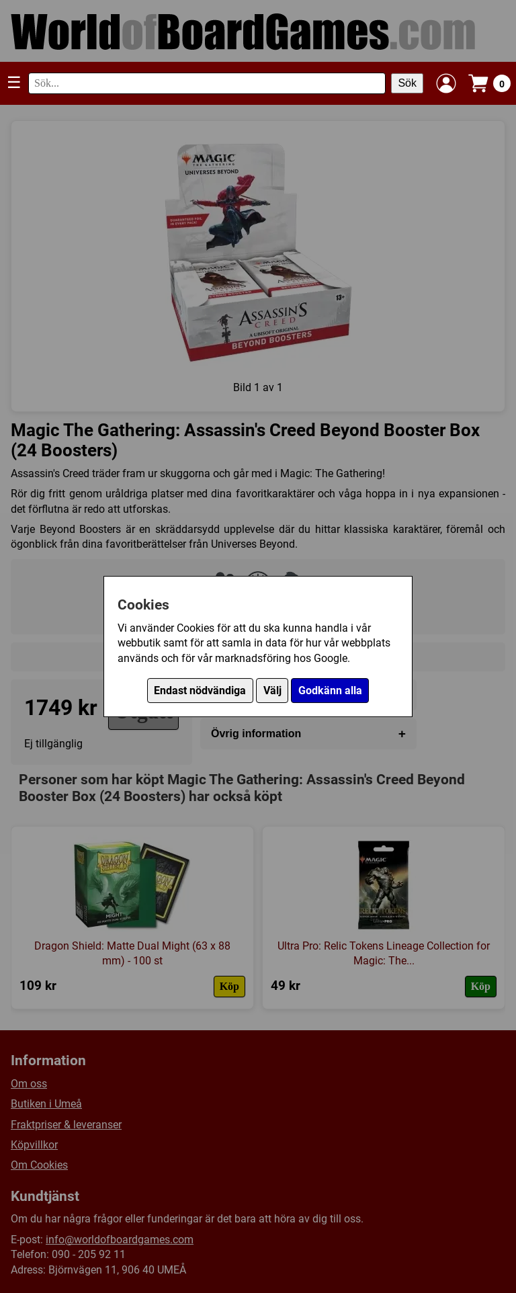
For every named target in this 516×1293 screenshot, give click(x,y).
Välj (272, 690)
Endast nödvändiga (200, 690)
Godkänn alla (330, 690)
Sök (407, 83)
